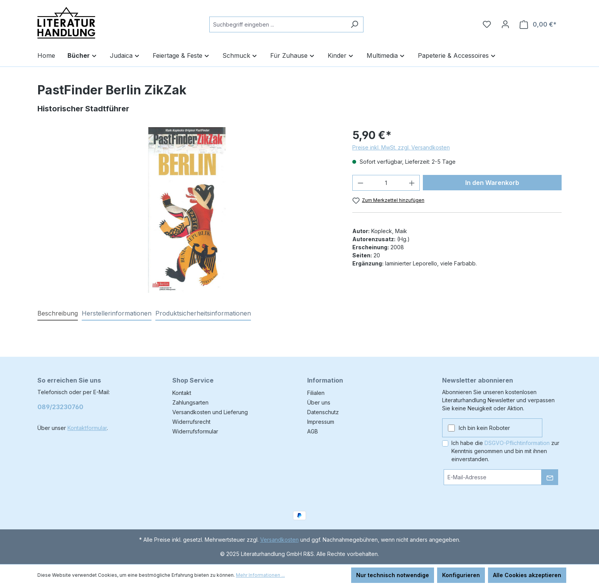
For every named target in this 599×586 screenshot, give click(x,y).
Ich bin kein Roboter (484, 428)
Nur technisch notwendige (392, 575)
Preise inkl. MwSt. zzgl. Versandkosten (401, 147)
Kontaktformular (87, 428)
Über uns (318, 402)
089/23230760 (60, 407)
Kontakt (181, 393)
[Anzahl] (386, 183)
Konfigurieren (461, 575)
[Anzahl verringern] (360, 183)
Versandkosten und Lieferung (210, 412)
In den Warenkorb (492, 182)
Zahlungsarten (190, 402)
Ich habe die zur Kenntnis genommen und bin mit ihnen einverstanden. (505, 451)
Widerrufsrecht (191, 421)
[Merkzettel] (487, 24)
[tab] (57, 314)
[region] (187, 210)
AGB (312, 431)
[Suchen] (354, 24)
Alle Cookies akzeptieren (527, 575)
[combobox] (277, 24)
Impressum (320, 421)
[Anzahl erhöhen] (412, 183)
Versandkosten (279, 539)
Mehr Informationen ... (260, 575)
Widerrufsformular (195, 431)
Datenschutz (323, 412)
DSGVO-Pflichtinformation (517, 443)
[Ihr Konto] (505, 24)
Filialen (316, 393)
